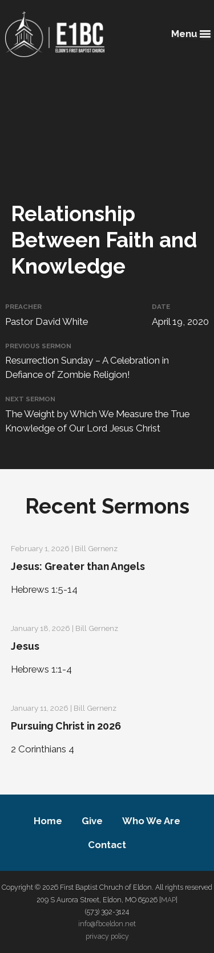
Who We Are (151, 820)
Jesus (25, 646)
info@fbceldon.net (107, 923)
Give (92, 820)
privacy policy (107, 936)
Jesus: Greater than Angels (78, 566)
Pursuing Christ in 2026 (66, 726)
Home (48, 820)
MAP (168, 899)
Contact (107, 844)
